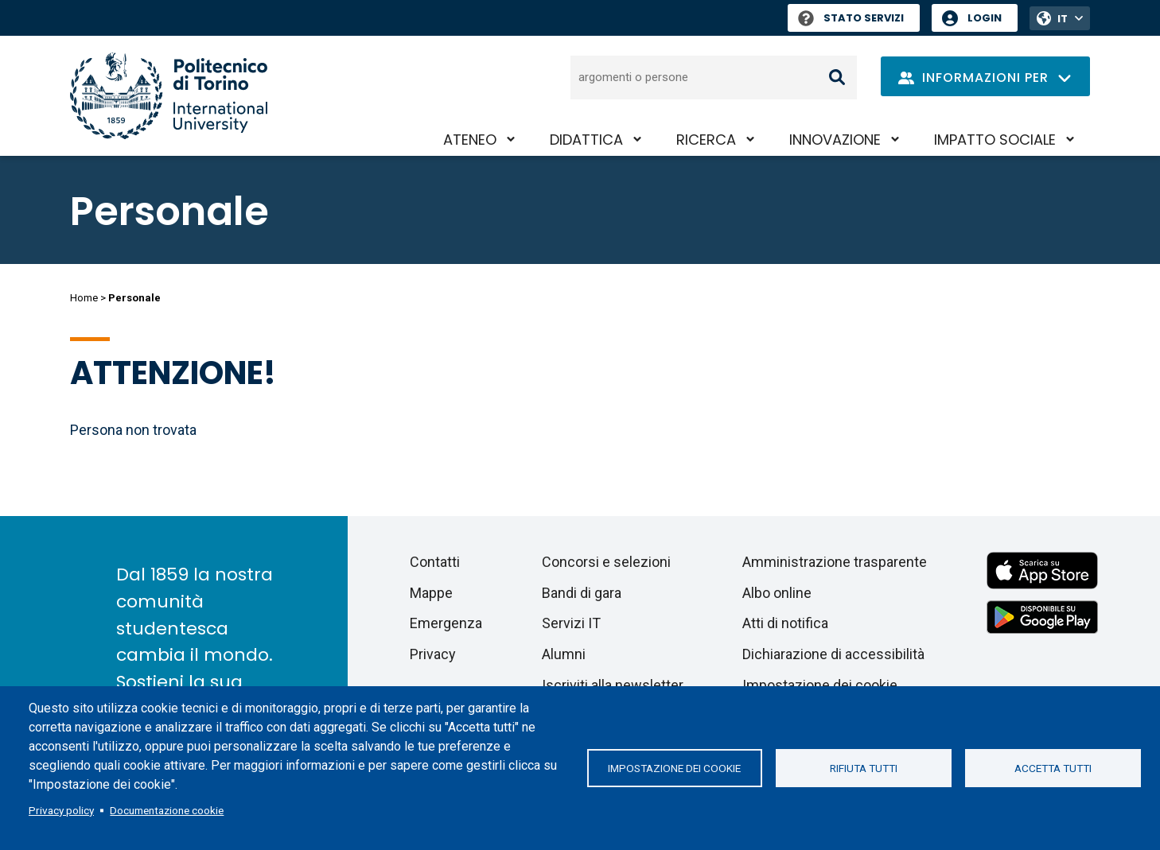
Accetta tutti (1053, 768)
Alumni (564, 654)
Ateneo (469, 139)
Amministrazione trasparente (834, 561)
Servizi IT (571, 623)
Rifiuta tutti (863, 768)
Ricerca (706, 139)
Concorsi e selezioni (606, 561)
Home (84, 298)
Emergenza (446, 623)
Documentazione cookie (167, 810)
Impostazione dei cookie (674, 768)
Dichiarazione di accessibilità (833, 654)
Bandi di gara (581, 592)
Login (984, 17)
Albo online (777, 592)
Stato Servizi (851, 17)
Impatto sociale (995, 139)
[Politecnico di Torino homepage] (168, 95)
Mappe (431, 592)
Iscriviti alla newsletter (612, 685)
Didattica (586, 139)
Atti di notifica (785, 623)
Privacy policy (61, 810)
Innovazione (835, 139)
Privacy (433, 654)
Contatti (435, 561)
